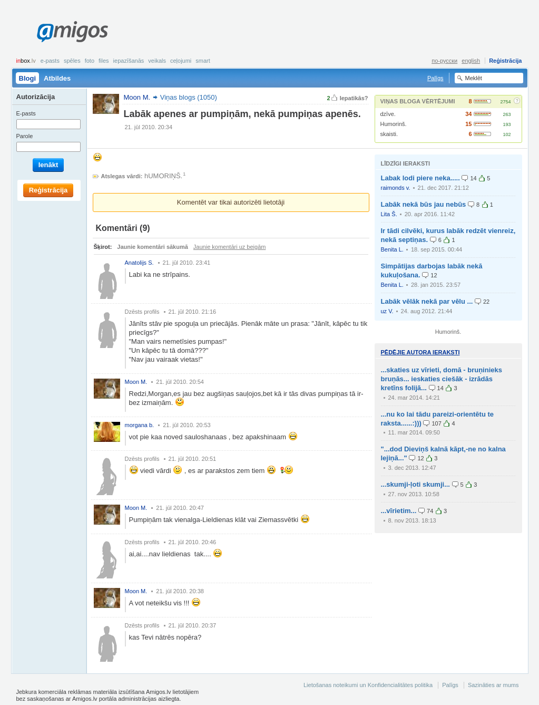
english (471, 60)
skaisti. (389, 134)
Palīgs (435, 78)
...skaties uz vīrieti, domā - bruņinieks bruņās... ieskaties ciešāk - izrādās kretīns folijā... (441, 379)
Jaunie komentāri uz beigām (229, 247)
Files (104, 60)
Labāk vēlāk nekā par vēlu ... (427, 301)
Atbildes (57, 78)
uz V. (387, 311)
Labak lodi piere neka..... (420, 178)
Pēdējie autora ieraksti (420, 352)
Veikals (157, 60)
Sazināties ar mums (493, 685)
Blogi (27, 78)
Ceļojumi (180, 60)
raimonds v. (395, 188)
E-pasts (50, 60)
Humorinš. (393, 124)
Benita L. (392, 249)
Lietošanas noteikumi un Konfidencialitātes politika (368, 685)
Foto (89, 60)
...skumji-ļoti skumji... (415, 484)
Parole (24, 136)
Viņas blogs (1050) (188, 97)
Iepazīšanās (128, 60)
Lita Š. (389, 214)
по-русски (444, 60)
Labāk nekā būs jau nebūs (423, 204)
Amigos (72, 31)
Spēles (72, 60)
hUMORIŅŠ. (163, 176)
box (26, 60)
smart (202, 60)
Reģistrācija (505, 60)
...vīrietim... (399, 511)
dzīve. (388, 114)
